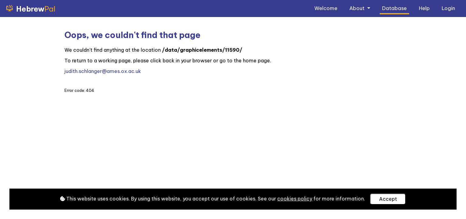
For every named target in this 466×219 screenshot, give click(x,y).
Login (448, 8)
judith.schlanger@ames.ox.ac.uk (102, 71)
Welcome (325, 8)
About (357, 8)
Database (394, 8)
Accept (388, 199)
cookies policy (294, 199)
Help (424, 8)
